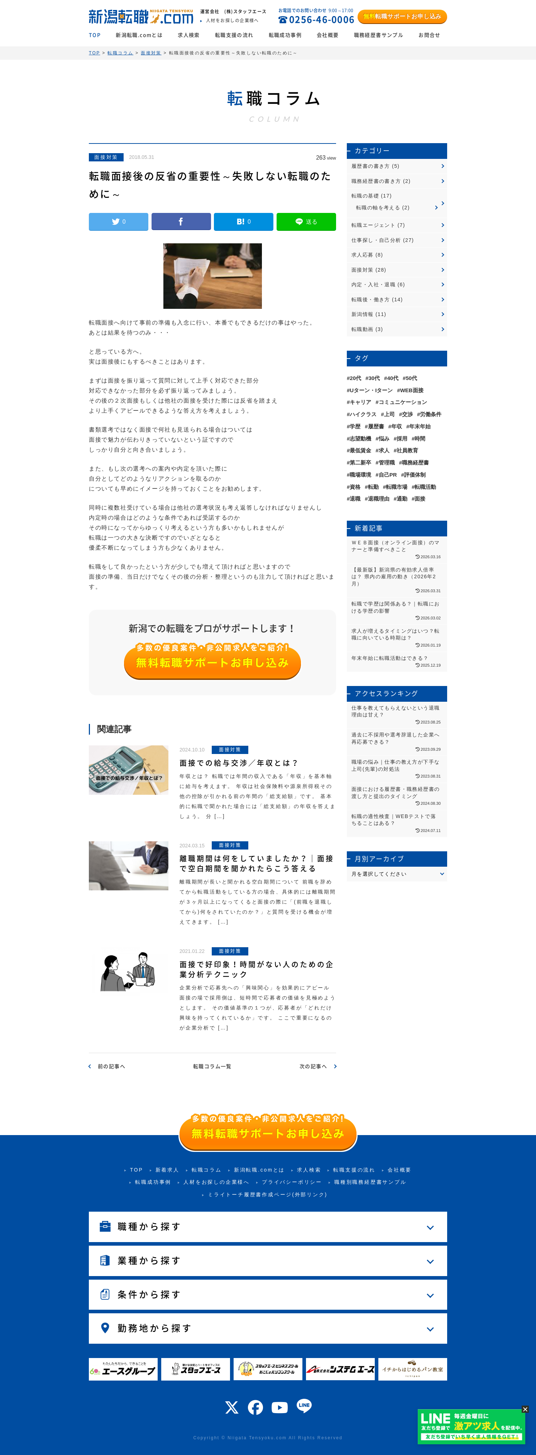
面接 (420, 499)
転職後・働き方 (370, 299)
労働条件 (430, 414)
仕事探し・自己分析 (376, 240)
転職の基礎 (365, 196)
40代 (392, 378)
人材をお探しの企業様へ (216, 1182)
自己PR (388, 475)
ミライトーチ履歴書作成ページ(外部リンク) (267, 1194)
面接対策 (106, 157)
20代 (355, 378)
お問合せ (429, 35)
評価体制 (415, 475)
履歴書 (376, 426)
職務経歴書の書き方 (376, 181)
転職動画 (362, 329)
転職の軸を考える (378, 207)
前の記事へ (111, 1066)
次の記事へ (313, 1066)
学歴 (355, 426)
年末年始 (420, 426)
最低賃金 (360, 450)
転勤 (373, 487)
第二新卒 (360, 462)
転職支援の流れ (234, 35)
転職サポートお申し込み (402, 16)
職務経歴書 (415, 462)
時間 (420, 438)
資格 (355, 487)
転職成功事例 (285, 35)
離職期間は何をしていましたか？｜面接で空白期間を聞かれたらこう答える (257, 863)
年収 (396, 426)
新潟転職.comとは (139, 35)
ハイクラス (363, 414)
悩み (384, 438)
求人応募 (362, 255)
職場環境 (360, 475)
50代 (411, 378)
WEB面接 (411, 390)
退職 (355, 499)
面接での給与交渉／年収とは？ (240, 763)
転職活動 (425, 487)
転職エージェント (373, 225)
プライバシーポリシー (292, 1182)
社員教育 (407, 450)
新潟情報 (362, 314)
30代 (374, 378)
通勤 (402, 499)
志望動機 (360, 438)
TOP (95, 35)
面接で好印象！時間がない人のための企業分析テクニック (257, 969)
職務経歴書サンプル (379, 35)
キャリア (360, 402)
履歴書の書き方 (370, 166)
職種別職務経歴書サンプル (370, 1182)
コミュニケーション (403, 402)
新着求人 (167, 1170)
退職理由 (378, 499)
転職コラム (207, 1170)
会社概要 (328, 35)
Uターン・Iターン (371, 390)
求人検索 (189, 35)
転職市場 (396, 487)
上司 (389, 414)
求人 (384, 450)
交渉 (407, 414)
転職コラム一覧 (212, 1066)
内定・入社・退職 (373, 284)
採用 (402, 438)
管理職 (387, 462)
